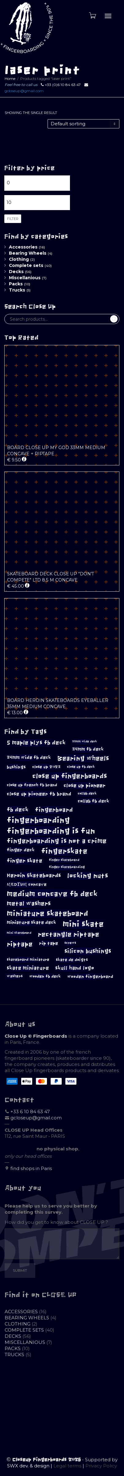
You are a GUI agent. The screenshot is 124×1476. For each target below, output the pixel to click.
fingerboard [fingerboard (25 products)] (54, 809)
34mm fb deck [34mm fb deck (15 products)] (88, 749)
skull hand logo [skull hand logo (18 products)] (74, 968)
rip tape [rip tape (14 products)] (48, 943)
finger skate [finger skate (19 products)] (24, 861)
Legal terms (67, 1466)
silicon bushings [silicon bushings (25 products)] (87, 951)
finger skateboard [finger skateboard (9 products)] (64, 860)
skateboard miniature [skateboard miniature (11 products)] (28, 959)
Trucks (17, 290)
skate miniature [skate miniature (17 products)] (28, 968)
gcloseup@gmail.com (24, 90)
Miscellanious (25, 277)
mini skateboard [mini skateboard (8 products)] (19, 932)
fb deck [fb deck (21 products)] (18, 810)
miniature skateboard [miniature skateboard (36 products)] (47, 914)
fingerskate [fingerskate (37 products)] (64, 851)
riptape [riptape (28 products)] (20, 944)
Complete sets (26, 265)
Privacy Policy (101, 1466)
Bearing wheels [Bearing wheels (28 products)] (83, 758)
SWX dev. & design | (30, 1466)
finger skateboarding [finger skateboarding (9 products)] (67, 867)
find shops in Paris (31, 1168)
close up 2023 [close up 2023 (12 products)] (46, 767)
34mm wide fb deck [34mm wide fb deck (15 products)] (29, 757)
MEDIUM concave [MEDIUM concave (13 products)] (27, 884)
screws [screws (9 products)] (70, 943)
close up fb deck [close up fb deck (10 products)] (81, 767)
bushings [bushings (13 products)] (16, 767)
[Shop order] (83, 123)
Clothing (19, 259)
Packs (16, 284)
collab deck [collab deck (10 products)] (87, 793)
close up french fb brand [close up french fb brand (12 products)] (32, 785)
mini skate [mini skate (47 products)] (83, 924)
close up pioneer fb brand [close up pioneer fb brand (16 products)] (39, 794)
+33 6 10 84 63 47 (30, 1111)
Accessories (23, 247)
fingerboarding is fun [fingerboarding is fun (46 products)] (51, 831)
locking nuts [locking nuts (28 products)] (87, 875)
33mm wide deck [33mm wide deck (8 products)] (84, 741)
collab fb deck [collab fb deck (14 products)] (93, 801)
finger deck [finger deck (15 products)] (21, 850)
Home (10, 78)
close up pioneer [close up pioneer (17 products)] (85, 785)
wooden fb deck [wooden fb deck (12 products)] (45, 976)
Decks (16, 271)
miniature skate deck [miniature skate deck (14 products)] (31, 922)
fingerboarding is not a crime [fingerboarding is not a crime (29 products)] (57, 840)
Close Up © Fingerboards (36, 1036)
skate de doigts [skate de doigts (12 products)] (72, 959)
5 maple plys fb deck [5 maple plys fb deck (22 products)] (36, 742)
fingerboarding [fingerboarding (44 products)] (38, 820)
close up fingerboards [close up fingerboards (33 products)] (69, 776)
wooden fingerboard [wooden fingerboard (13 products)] (90, 976)
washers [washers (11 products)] (15, 976)
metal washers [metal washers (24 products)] (29, 903)
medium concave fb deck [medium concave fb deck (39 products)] (52, 894)
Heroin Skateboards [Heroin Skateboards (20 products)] (34, 875)
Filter (12, 219)
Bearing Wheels (27, 253)
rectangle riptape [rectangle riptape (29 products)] (68, 934)
